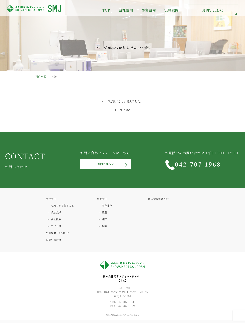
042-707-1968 (208, 165)
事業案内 (102, 200)
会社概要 (56, 221)
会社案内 (51, 200)
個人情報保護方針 (158, 200)
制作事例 (107, 207)
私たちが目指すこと (62, 207)
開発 (104, 227)
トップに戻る (122, 110)
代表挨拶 (56, 214)
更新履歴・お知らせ (57, 234)
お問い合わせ (212, 10)
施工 (104, 221)
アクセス (56, 227)
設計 (104, 214)
